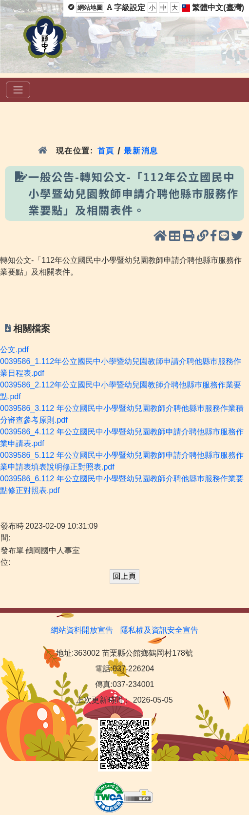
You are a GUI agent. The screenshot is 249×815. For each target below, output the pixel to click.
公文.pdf (14, 349)
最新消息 (142, 151)
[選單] (18, 90)
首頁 (106, 151)
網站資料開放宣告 (82, 630)
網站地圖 (90, 7)
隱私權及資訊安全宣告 (159, 630)
